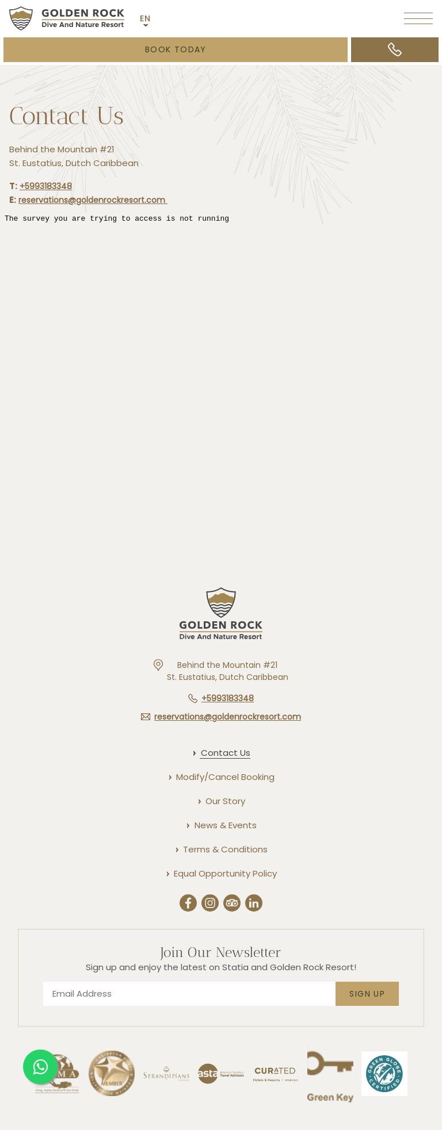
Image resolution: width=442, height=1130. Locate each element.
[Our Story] (224, 801)
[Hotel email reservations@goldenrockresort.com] (221, 716)
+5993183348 (46, 187)
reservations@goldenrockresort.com (92, 201)
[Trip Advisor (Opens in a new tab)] (232, 904)
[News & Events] (225, 825)
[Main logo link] (66, 18)
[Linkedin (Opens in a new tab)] (253, 904)
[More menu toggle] (418, 18)
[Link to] (276, 1100)
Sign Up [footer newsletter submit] (367, 994)
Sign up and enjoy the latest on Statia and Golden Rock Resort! (221, 967)
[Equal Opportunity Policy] (225, 873)
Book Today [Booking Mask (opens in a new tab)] (176, 49)
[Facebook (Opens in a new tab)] (188, 904)
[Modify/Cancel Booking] (225, 777)
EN (145, 18)
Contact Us (66, 118)
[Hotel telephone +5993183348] (221, 698)
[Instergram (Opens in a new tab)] (210, 904)
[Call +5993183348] (395, 49)
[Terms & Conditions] (225, 849)
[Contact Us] (225, 753)
